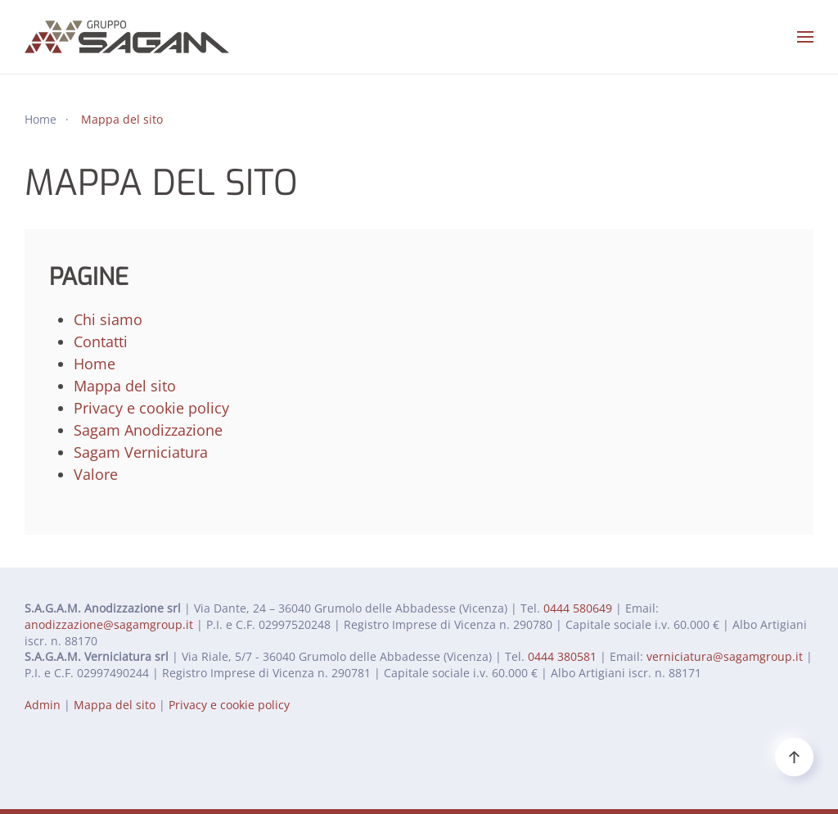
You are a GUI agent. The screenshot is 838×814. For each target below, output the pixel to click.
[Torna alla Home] (127, 37)
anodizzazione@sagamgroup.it (109, 624)
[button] (805, 37)
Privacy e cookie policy (151, 408)
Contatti (101, 341)
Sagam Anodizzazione (148, 430)
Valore (96, 474)
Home (94, 363)
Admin (43, 704)
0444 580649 (577, 608)
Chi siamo (108, 319)
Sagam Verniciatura (141, 452)
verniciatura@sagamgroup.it (725, 656)
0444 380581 (562, 656)
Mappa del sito (125, 386)
